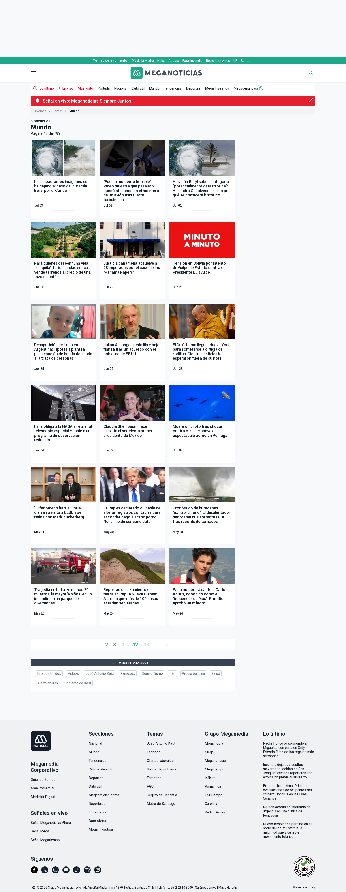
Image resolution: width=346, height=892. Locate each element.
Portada (104, 88)
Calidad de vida (100, 769)
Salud (215, 673)
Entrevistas (97, 812)
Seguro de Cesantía (162, 795)
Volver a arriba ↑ (304, 887)
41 (124, 644)
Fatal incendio (192, 61)
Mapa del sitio (228, 887)
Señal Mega (40, 831)
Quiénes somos (205, 887)
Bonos (245, 61)
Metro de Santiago (161, 804)
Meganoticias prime (104, 795)
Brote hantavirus (218, 61)
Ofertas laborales (160, 761)
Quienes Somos (43, 780)
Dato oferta (97, 821)
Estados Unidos (49, 673)
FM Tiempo (213, 795)
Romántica (213, 786)
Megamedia (214, 743)
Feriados (153, 752)
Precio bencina (193, 673)
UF (235, 61)
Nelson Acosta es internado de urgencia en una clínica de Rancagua (287, 811)
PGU (150, 786)
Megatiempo (214, 769)
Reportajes (97, 804)
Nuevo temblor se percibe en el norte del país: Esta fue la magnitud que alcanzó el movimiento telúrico (287, 830)
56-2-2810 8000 (182, 887)
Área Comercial (42, 788)
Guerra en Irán (47, 683)
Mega (209, 752)
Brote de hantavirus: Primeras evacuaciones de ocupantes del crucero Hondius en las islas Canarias (287, 792)
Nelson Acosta (168, 61)
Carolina (211, 804)
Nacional (120, 88)
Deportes (193, 88)
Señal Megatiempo (45, 840)
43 (146, 644)
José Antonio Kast (99, 673)
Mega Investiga (217, 88)
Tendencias (173, 88)
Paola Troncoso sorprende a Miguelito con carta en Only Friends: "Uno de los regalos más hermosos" (288, 749)
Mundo (154, 88)
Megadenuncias (245, 88)
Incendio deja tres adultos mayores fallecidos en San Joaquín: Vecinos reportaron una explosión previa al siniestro (287, 771)
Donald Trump (152, 673)
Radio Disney (215, 812)
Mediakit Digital (43, 797)
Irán (172, 673)
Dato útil (138, 88)
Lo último (46, 88)
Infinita (210, 778)
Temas (58, 111)
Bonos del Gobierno (162, 769)
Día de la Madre (143, 61)
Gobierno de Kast (77, 683)
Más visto (85, 88)
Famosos (127, 673)
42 (135, 644)
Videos (73, 673)
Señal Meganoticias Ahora (51, 823)
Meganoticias (215, 761)
